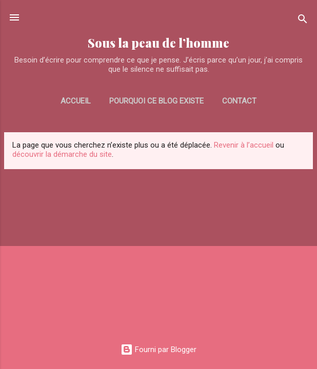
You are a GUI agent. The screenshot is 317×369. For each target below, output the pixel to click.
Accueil (76, 101)
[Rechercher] (302, 20)
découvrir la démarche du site (62, 154)
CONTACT (239, 101)
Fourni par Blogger (158, 349)
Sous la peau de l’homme (158, 43)
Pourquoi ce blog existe (156, 101)
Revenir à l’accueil (243, 145)
